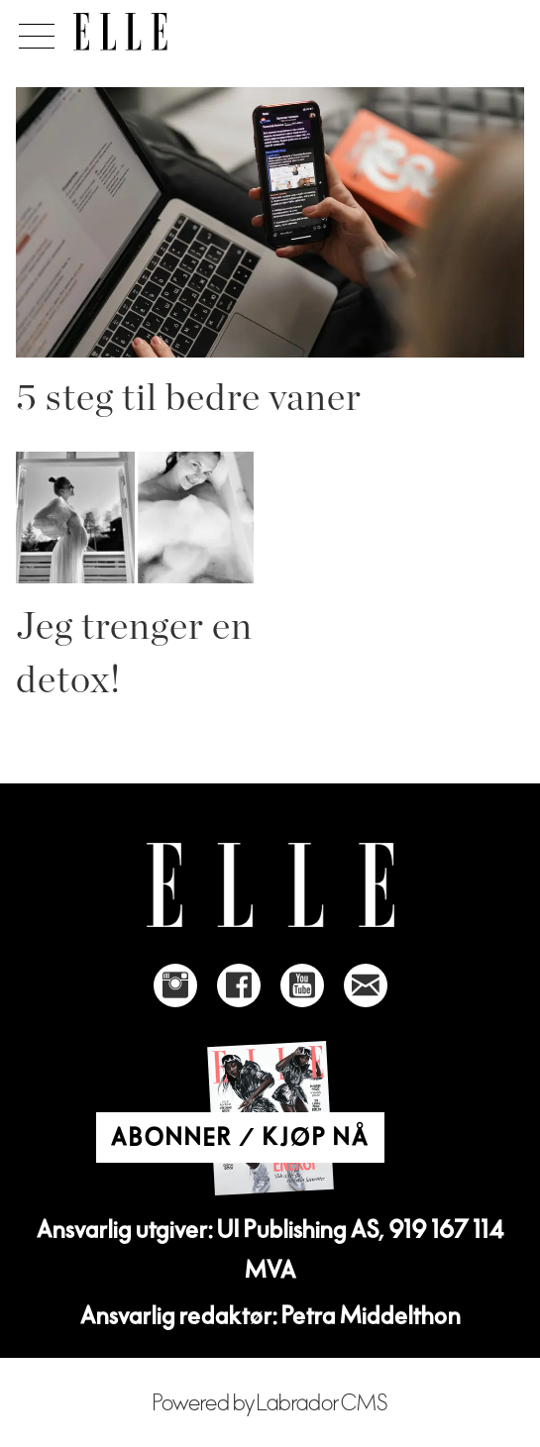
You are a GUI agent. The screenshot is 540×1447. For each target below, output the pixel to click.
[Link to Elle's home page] (270, 885)
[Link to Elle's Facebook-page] (239, 985)
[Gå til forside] (120, 31)
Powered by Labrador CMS (270, 1403)
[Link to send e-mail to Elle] (365, 985)
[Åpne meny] (33, 30)
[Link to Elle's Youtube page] (302, 985)
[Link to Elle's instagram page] (175, 985)
